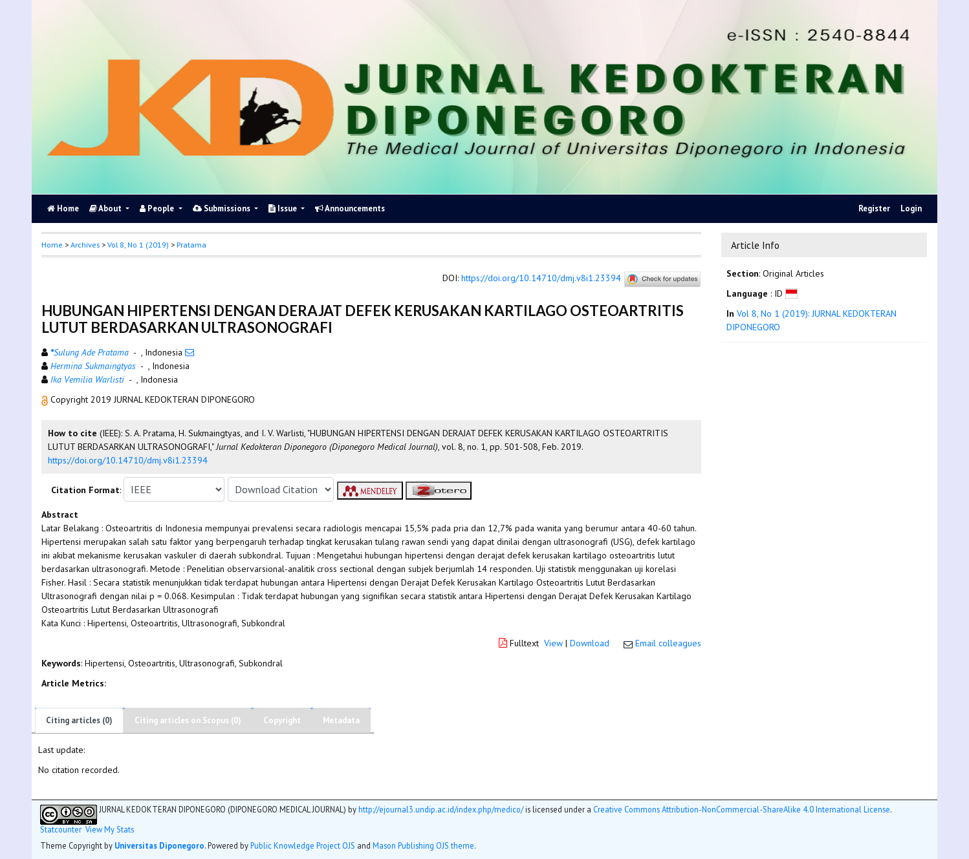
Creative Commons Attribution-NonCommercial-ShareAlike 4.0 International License (741, 809)
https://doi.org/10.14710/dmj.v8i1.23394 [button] (128, 460)
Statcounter (61, 829)
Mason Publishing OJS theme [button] (423, 845)
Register (874, 208)
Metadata (341, 720)
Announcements (350, 208)
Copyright (282, 720)
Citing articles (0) (79, 720)
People (158, 208)
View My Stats (109, 829)
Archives (85, 244)
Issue (283, 208)
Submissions (222, 208)
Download (589, 643)
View (553, 643)
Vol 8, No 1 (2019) (138, 244)
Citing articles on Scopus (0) (188, 720)
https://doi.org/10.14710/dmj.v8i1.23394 (541, 278)
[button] (45, 399)
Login (911, 208)
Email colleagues (668, 643)
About (106, 208)
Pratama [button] (191, 244)
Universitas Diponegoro (159, 845)
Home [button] (52, 244)
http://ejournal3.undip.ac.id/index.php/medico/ (440, 809)
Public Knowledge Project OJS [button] (302, 845)
